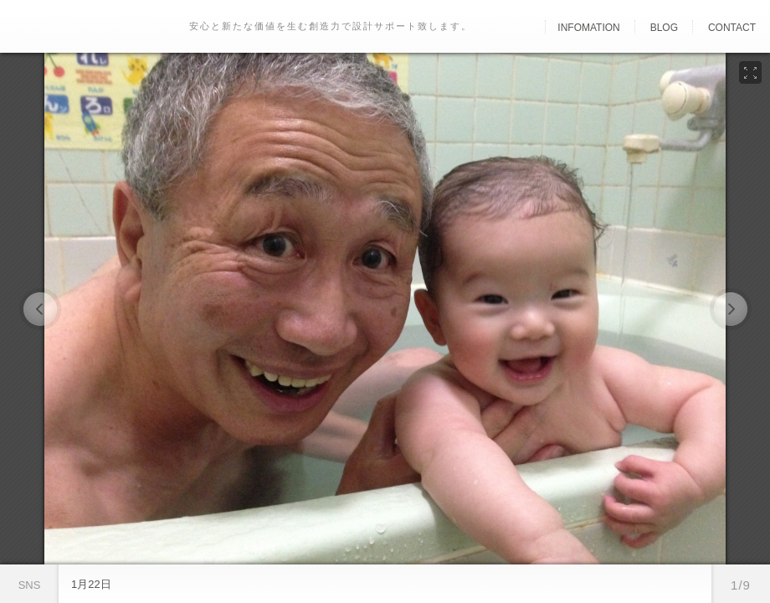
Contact (732, 28)
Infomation (588, 28)
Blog (664, 28)
